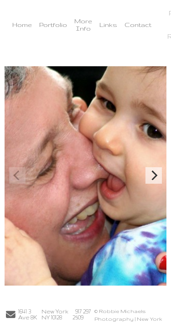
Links (108, 24)
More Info (83, 24)
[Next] (153, 175)
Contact (137, 24)
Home (22, 24)
